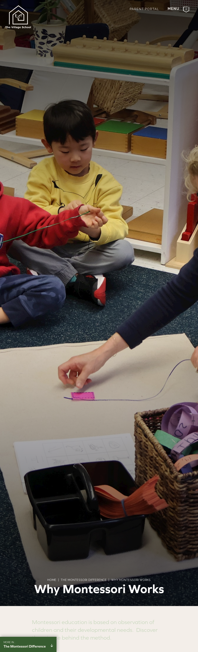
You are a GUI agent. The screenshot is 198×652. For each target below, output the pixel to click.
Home (51, 580)
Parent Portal (144, 9)
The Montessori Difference (84, 580)
